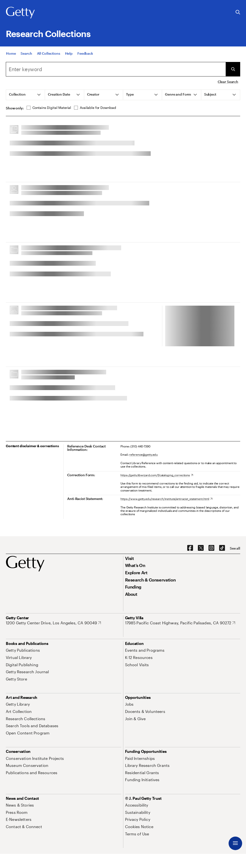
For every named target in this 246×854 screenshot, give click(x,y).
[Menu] (235, 843)
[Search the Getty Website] (238, 12)
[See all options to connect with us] (235, 548)
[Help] (69, 53)
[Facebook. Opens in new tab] (190, 548)
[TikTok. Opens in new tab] (222, 548)
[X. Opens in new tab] (201, 548)
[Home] (11, 53)
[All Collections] (48, 53)
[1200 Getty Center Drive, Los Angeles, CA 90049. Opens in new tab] (53, 623)
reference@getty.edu (143, 454)
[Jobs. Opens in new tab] (129, 704)
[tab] (25, 95)
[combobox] (116, 69)
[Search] (26, 53)
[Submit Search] (233, 69)
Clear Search (228, 82)
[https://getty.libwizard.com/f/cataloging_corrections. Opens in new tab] (156, 475)
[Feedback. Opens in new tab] (85, 53)
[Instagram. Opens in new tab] (211, 548)
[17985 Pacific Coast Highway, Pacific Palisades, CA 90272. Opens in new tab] (180, 623)
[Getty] (20, 13)
